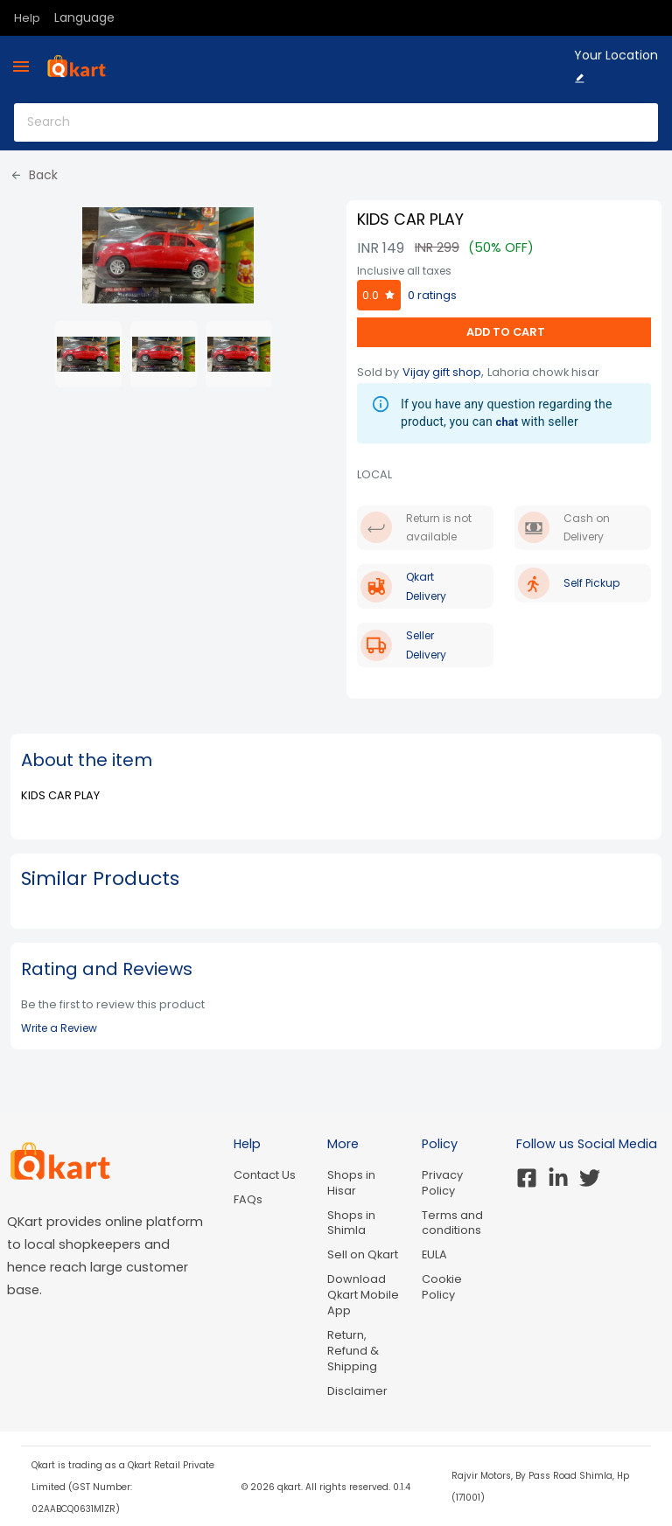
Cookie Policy (442, 1287)
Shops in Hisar (351, 1182)
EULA (434, 1254)
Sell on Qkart (362, 1254)
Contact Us (265, 1174)
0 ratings (432, 295)
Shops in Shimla (351, 1223)
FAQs (248, 1199)
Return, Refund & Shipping (353, 1350)
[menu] (21, 66)
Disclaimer (357, 1390)
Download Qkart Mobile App (363, 1295)
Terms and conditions (452, 1223)
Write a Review (59, 1028)
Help (27, 17)
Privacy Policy (442, 1182)
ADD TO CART (504, 331)
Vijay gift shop (441, 372)
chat (507, 422)
